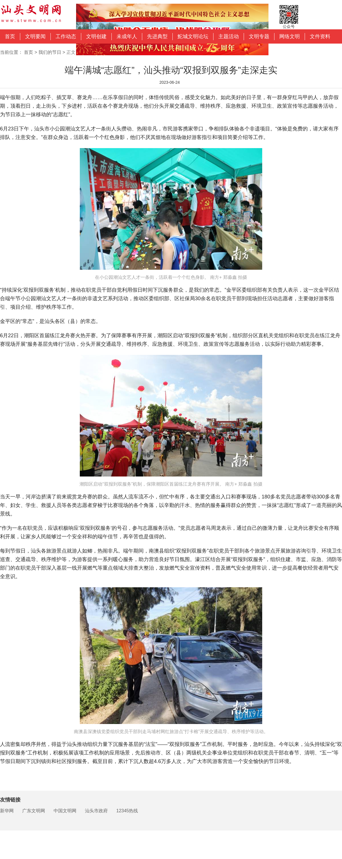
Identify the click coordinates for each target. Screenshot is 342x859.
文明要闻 (35, 36)
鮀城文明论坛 (193, 36)
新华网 (7, 810)
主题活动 (228, 36)
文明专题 (259, 36)
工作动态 (66, 36)
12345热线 (127, 810)
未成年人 (127, 36)
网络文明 (289, 36)
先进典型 (157, 36)
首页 (10, 36)
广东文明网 (33, 810)
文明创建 (96, 36)
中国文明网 (65, 810)
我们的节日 (49, 52)
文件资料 (320, 36)
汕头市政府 (96, 810)
